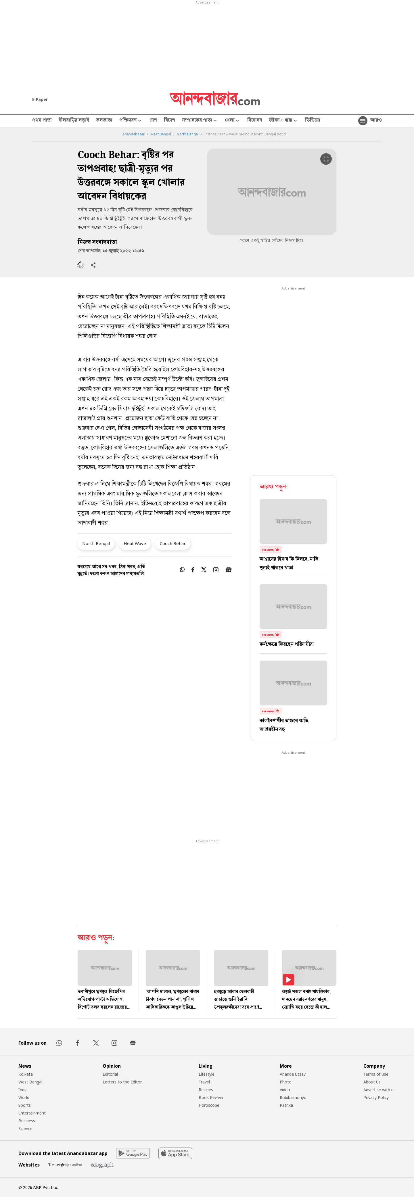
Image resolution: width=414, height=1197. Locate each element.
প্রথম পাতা (42, 121)
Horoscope (209, 1105)
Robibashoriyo (293, 1097)
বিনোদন (254, 121)
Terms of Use (375, 1074)
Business (26, 1120)
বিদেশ (169, 121)
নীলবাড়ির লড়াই (74, 121)
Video (285, 1089)
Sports (24, 1105)
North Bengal (188, 134)
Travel (204, 1082)
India (23, 1089)
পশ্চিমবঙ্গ (131, 121)
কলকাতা (104, 121)
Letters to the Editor (122, 1082)
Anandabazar (133, 134)
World (23, 1097)
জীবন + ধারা (283, 121)
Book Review (211, 1097)
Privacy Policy (376, 1097)
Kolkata (25, 1074)
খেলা (232, 121)
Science (25, 1128)
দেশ (153, 121)
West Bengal (160, 134)
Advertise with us (379, 1089)
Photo (286, 1082)
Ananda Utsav (293, 1074)
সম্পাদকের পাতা (200, 121)
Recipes (206, 1089)
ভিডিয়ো (312, 121)
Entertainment (32, 1113)
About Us (372, 1082)
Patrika (286, 1105)
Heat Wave (135, 543)
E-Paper (40, 99)
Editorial (110, 1074)
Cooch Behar (173, 543)
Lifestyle (206, 1074)
